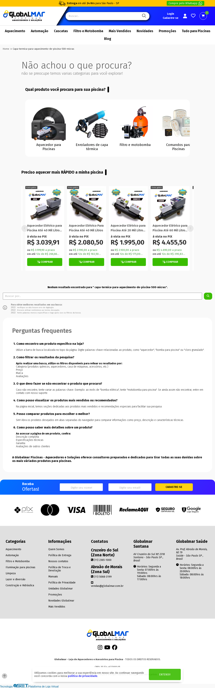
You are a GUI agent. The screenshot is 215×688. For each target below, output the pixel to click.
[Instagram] (100, 648)
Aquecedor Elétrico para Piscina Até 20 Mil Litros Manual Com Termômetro (128, 228)
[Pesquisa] (143, 16)
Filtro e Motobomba (88, 31)
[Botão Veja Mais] (44, 262)
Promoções (167, 31)
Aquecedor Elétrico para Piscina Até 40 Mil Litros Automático (44, 228)
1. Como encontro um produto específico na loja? (48, 344)
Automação (39, 31)
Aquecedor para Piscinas (48, 147)
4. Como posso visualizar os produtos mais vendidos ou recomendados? (65, 400)
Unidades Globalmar (60, 588)
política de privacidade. (83, 676)
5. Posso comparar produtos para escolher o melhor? (51, 414)
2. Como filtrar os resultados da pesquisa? (43, 357)
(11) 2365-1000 (101, 560)
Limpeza (11, 573)
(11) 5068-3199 (101, 576)
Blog (107, 39)
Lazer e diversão (15, 579)
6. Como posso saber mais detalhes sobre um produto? (52, 427)
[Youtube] (107, 648)
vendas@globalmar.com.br (107, 584)
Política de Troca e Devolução (59, 569)
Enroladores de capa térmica (92, 147)
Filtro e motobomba (135, 145)
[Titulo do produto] (44, 205)
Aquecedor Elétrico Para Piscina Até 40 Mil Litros (86, 228)
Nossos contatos (58, 561)
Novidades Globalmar (61, 600)
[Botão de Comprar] (44, 262)
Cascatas (61, 31)
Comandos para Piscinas (178, 147)
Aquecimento (15, 31)
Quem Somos (56, 549)
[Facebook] (114, 648)
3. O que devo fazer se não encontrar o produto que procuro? (57, 383)
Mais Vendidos (120, 31)
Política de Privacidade (62, 582)
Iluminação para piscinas (20, 567)
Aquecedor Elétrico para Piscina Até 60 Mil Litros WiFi (170, 228)
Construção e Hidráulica (20, 585)
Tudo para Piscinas (196, 31)
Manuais (53, 576)
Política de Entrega (59, 555)
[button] (190, 228)
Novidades (145, 31)
